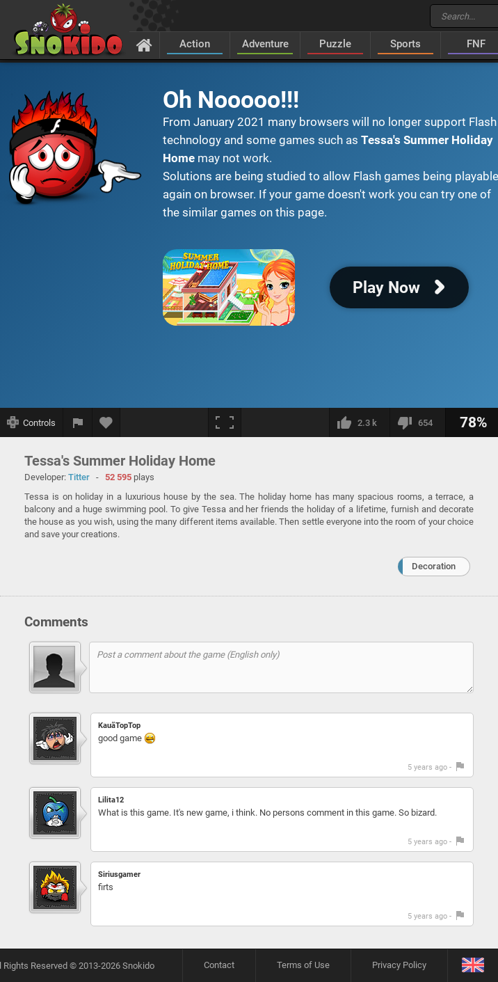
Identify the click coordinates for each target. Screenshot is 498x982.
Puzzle (335, 44)
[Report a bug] (78, 422)
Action (194, 44)
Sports (405, 44)
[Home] (144, 44)
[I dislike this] (417, 422)
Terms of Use (303, 965)
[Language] (472, 965)
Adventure (265, 44)
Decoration (434, 566)
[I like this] (359, 422)
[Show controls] (31, 422)
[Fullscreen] (224, 422)
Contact (219, 965)
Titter (79, 477)
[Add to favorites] (106, 422)
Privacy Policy (399, 965)
